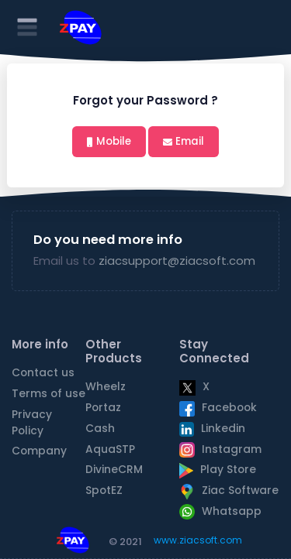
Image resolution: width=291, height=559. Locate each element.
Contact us (43, 372)
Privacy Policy (32, 422)
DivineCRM (114, 469)
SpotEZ (104, 490)
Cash (100, 428)
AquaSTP (110, 449)
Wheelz (105, 386)
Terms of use (48, 393)
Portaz (103, 407)
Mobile (113, 141)
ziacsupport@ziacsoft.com (177, 260)
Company (39, 451)
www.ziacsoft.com (198, 540)
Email (189, 141)
